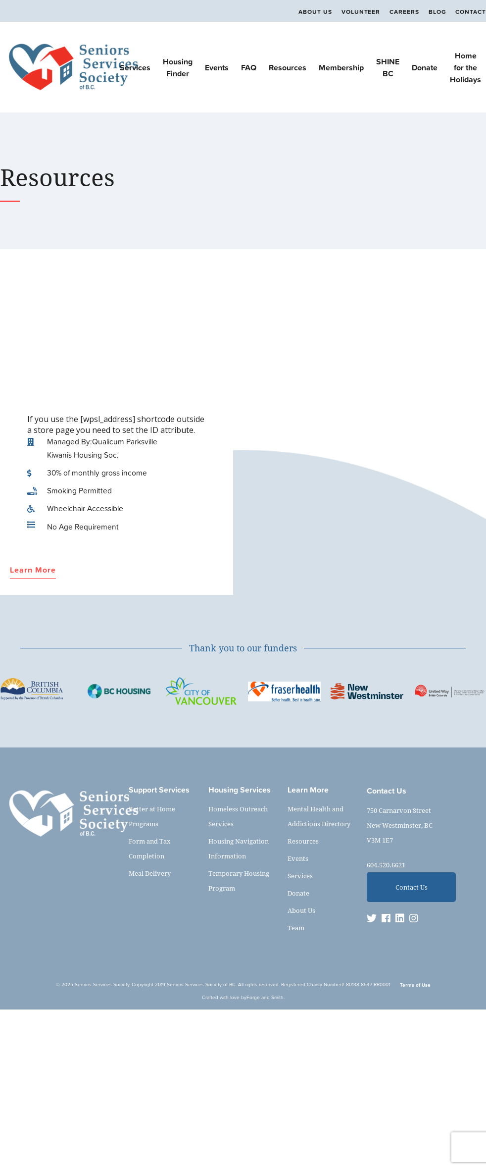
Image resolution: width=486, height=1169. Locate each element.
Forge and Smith (265, 997)
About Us (315, 11)
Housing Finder (178, 67)
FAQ (248, 67)
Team (296, 927)
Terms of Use (415, 985)
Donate (424, 67)
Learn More (33, 570)
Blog (437, 11)
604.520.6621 (386, 864)
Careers (404, 11)
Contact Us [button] (411, 887)
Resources (287, 67)
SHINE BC (387, 67)
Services (135, 67)
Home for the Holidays (465, 67)
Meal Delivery (150, 873)
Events (217, 67)
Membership (341, 67)
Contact (470, 11)
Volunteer (360, 11)
